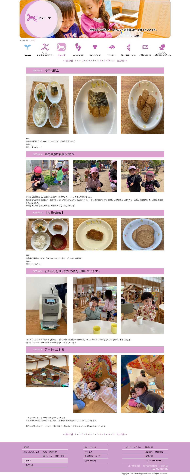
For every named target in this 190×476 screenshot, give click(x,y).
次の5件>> (122, 60)
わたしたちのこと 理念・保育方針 (40, 452)
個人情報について (92, 456)
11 (113, 60)
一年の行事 (28, 465)
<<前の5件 (68, 60)
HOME (22, 40)
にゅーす (27, 460)
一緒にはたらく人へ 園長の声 (138, 447)
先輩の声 (163, 53)
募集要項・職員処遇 (161, 53)
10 (108, 60)
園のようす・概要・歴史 (46, 53)
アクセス (88, 452)
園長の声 (159, 53)
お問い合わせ (90, 460)
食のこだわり (90, 447)
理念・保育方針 (43, 53)
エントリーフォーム (165, 53)
